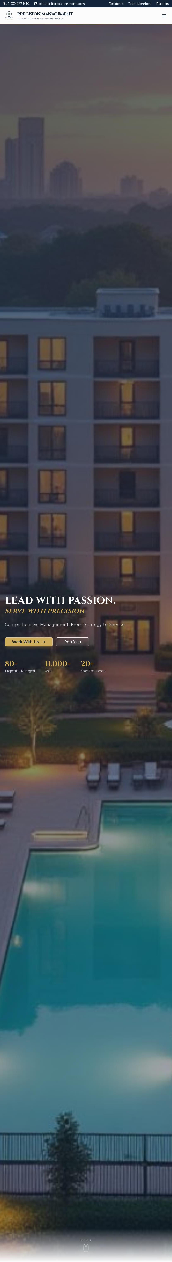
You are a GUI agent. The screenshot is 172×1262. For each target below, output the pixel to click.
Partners (162, 4)
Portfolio (72, 642)
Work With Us (29, 642)
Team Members (139, 4)
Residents (116, 4)
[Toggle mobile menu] (164, 15)
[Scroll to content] (86, 1245)
